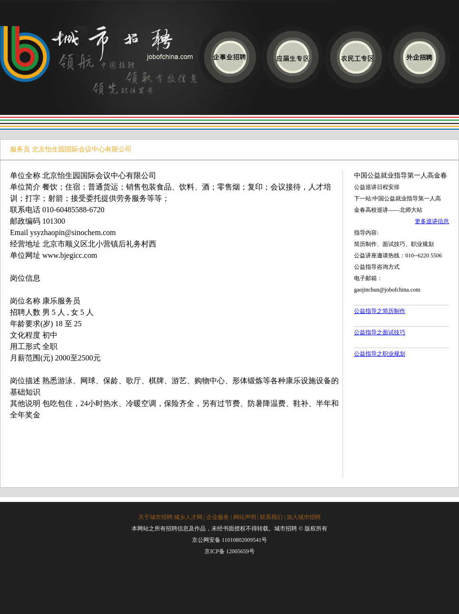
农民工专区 (356, 57)
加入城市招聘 (304, 517)
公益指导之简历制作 (379, 311)
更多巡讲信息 (432, 221)
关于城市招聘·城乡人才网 (170, 517)
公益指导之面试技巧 (379, 332)
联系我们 (271, 517)
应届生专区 (292, 57)
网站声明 (244, 517)
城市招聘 (99, 70)
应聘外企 (419, 57)
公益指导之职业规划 (379, 353)
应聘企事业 (229, 57)
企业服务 (217, 517)
